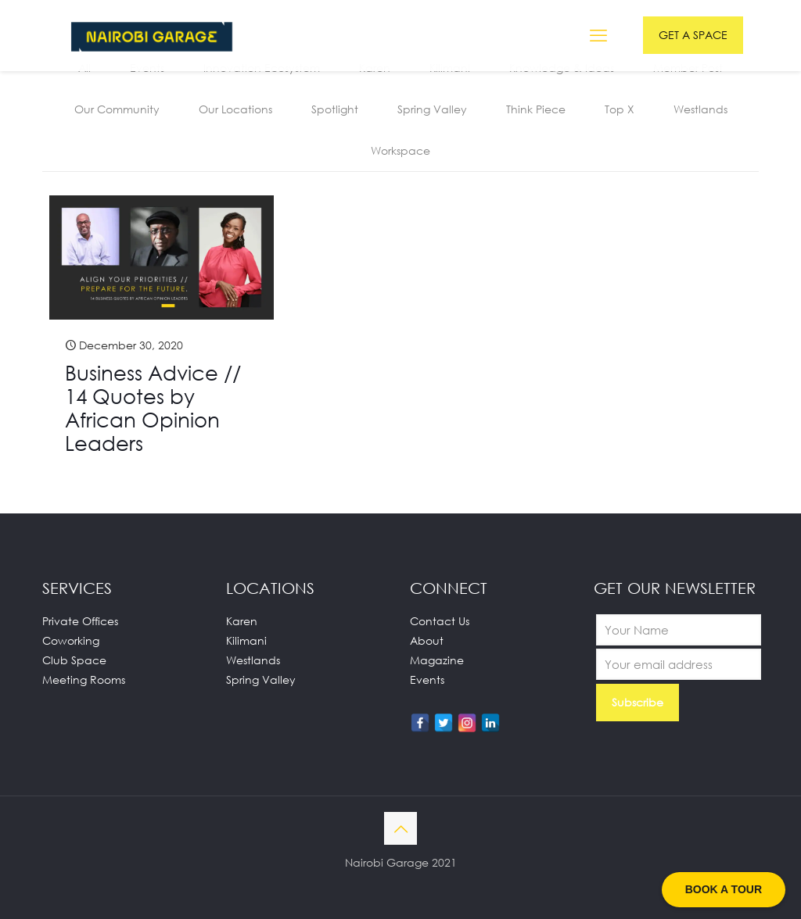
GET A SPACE (693, 34)
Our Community (117, 109)
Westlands (700, 109)
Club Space (74, 660)
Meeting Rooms (83, 679)
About (427, 640)
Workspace (400, 150)
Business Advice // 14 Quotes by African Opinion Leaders (153, 408)
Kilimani (246, 640)
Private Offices (80, 621)
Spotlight (334, 109)
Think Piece (536, 109)
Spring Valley (432, 109)
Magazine (437, 660)
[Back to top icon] (400, 828)
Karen (241, 621)
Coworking (70, 640)
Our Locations (235, 109)
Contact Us (439, 621)
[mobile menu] (598, 35)
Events (427, 679)
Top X (619, 109)
